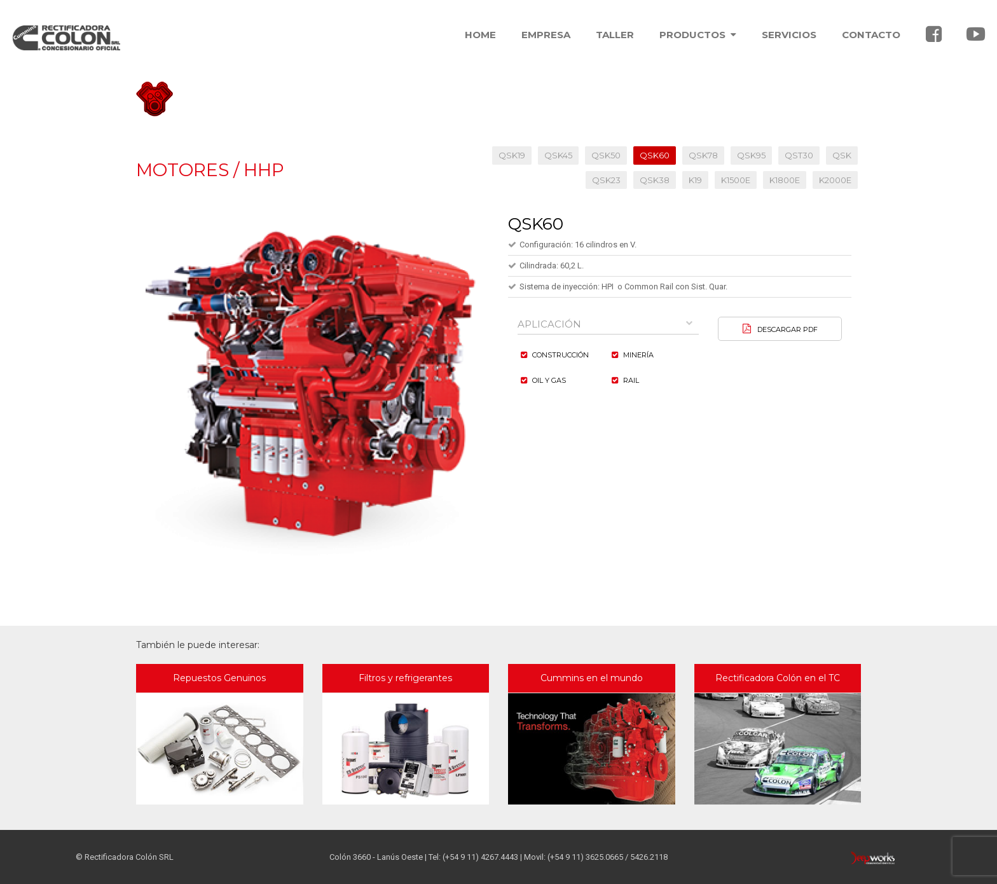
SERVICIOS (789, 35)
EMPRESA (545, 35)
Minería (638, 354)
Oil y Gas (549, 380)
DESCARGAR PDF (787, 329)
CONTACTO (871, 35)
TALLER (615, 35)
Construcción (560, 354)
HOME (480, 35)
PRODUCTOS (697, 35)
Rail (631, 380)
